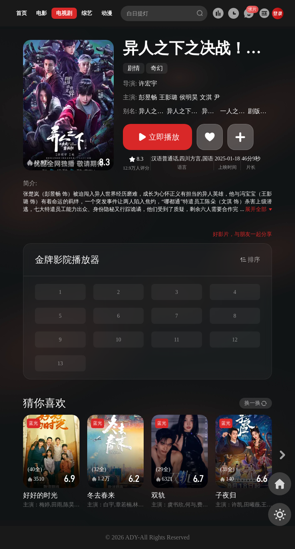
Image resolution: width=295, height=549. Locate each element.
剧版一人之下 (259, 111)
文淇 (206, 97)
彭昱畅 (148, 97)
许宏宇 (148, 83)
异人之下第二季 (151, 111)
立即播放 (157, 136)
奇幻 (157, 68)
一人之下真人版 (233, 111)
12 (234, 340)
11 (176, 340)
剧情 (134, 68)
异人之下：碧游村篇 (183, 111)
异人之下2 (210, 111)
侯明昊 (188, 97)
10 (118, 340)
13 (60, 363)
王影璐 (168, 97)
